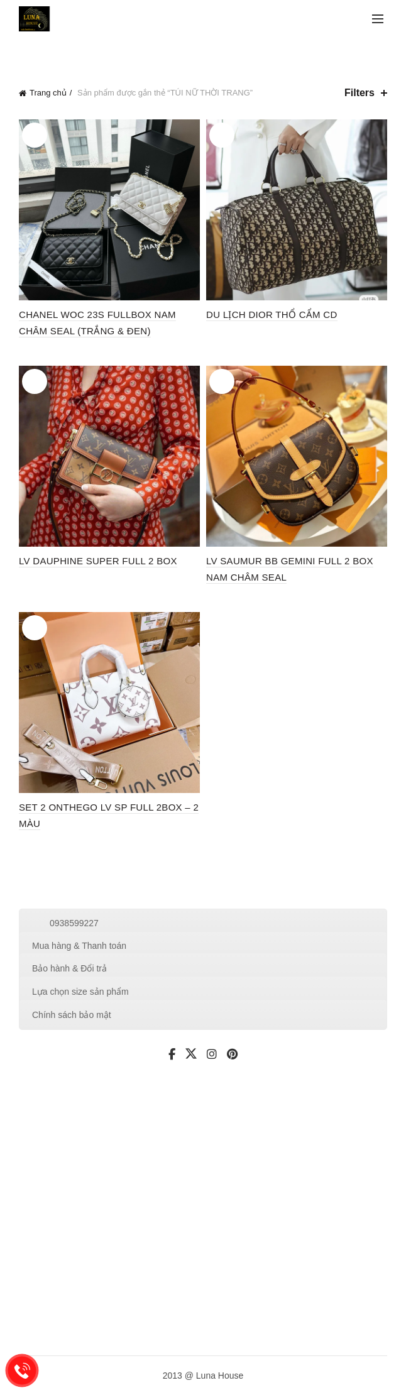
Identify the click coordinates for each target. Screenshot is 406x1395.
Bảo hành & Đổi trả (69, 968)
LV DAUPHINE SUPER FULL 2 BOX (98, 560)
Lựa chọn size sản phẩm (80, 992)
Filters (359, 92)
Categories (90, 52)
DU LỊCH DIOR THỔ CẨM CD (271, 314)
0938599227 (74, 923)
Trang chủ (48, 92)
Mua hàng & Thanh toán (79, 946)
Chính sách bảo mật (71, 1015)
